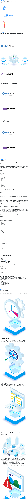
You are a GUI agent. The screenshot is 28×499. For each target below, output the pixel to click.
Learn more (5, 16)
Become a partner (8, 12)
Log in (2, 0)
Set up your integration (4, 260)
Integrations (4, 7)
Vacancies (5, 20)
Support (4, 10)
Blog (6, 17)
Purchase (1, 289)
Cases (3, 8)
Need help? (5, 13)
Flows (5, 5)
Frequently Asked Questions (9, 15)
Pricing (4, 9)
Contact (4, 0)
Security (5, 6)
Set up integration (3, 159)
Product (4, 3)
